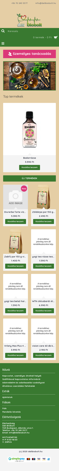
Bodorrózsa (29, 158)
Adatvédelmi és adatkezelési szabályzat (23, 382)
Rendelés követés (11, 412)
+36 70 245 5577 (19, 3)
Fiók (4, 408)
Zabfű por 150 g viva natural (16, 256)
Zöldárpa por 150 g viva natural (44, 212)
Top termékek (13, 96)
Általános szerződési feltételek (18, 386)
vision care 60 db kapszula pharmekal (44, 345)
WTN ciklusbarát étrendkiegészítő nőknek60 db (44, 301)
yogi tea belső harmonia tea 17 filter (16, 301)
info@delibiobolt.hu (45, 3)
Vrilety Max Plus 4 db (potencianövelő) (16, 345)
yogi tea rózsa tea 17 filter (44, 256)
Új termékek (29, 178)
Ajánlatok (7, 397)
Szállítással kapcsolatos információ (21, 379)
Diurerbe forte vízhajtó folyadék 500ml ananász (16, 212)
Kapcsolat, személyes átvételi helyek (21, 375)
